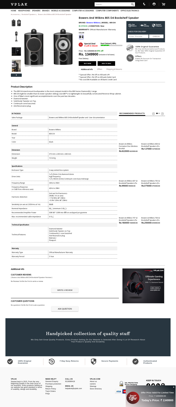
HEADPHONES (24, 11)
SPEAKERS (36, 11)
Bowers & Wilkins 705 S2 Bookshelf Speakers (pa (152, 170)
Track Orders (50, 391)
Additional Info (87, 69)
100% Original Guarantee (150, 49)
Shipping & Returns (114, 69)
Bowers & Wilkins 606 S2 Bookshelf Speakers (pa (152, 133)
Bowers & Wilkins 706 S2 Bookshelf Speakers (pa (152, 207)
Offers (150, 58)
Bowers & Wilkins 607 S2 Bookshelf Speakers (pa (129, 170)
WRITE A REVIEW (64, 290)
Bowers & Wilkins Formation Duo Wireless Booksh (129, 134)
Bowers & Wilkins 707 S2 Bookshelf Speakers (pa (129, 207)
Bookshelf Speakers (29, 14)
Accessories (15, 14)
